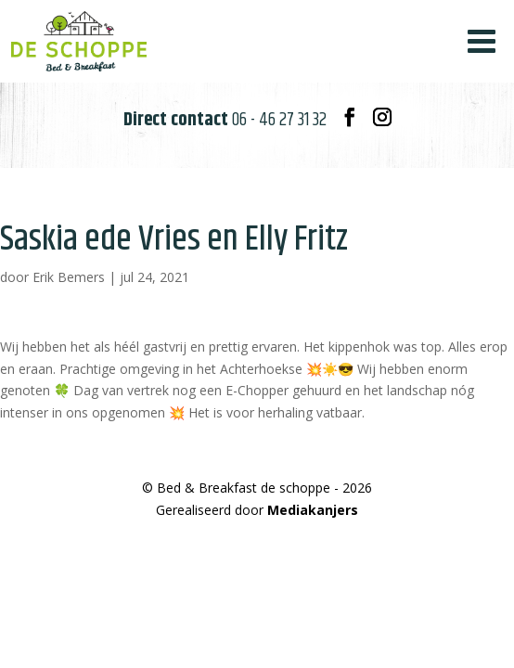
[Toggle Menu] (481, 41)
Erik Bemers (68, 277)
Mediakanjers (312, 510)
